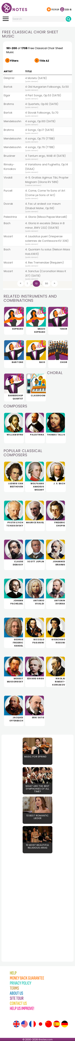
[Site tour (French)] (32, 1024)
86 (46, 283)
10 (36, 283)
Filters (14, 61)
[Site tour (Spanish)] (56, 1024)
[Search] (68, 19)
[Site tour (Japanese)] (40, 1024)
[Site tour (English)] (16, 1024)
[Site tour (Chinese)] (48, 1024)
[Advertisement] (18, 901)
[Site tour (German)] (64, 1024)
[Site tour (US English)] (24, 1024)
